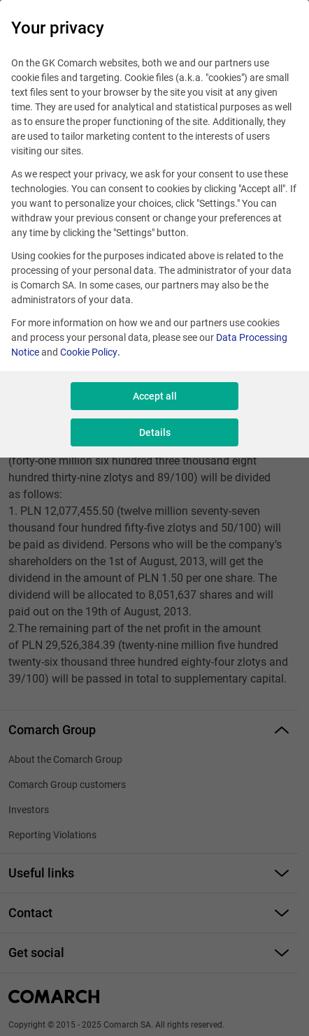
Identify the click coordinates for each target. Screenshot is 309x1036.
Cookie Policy (88, 352)
